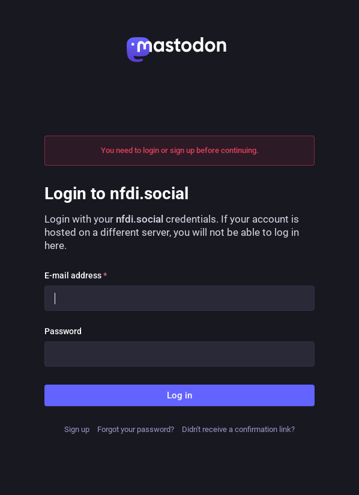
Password (63, 331)
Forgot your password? (135, 429)
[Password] (179, 354)
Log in (179, 395)
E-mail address (75, 275)
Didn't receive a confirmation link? (238, 429)
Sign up (76, 429)
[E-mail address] (179, 298)
